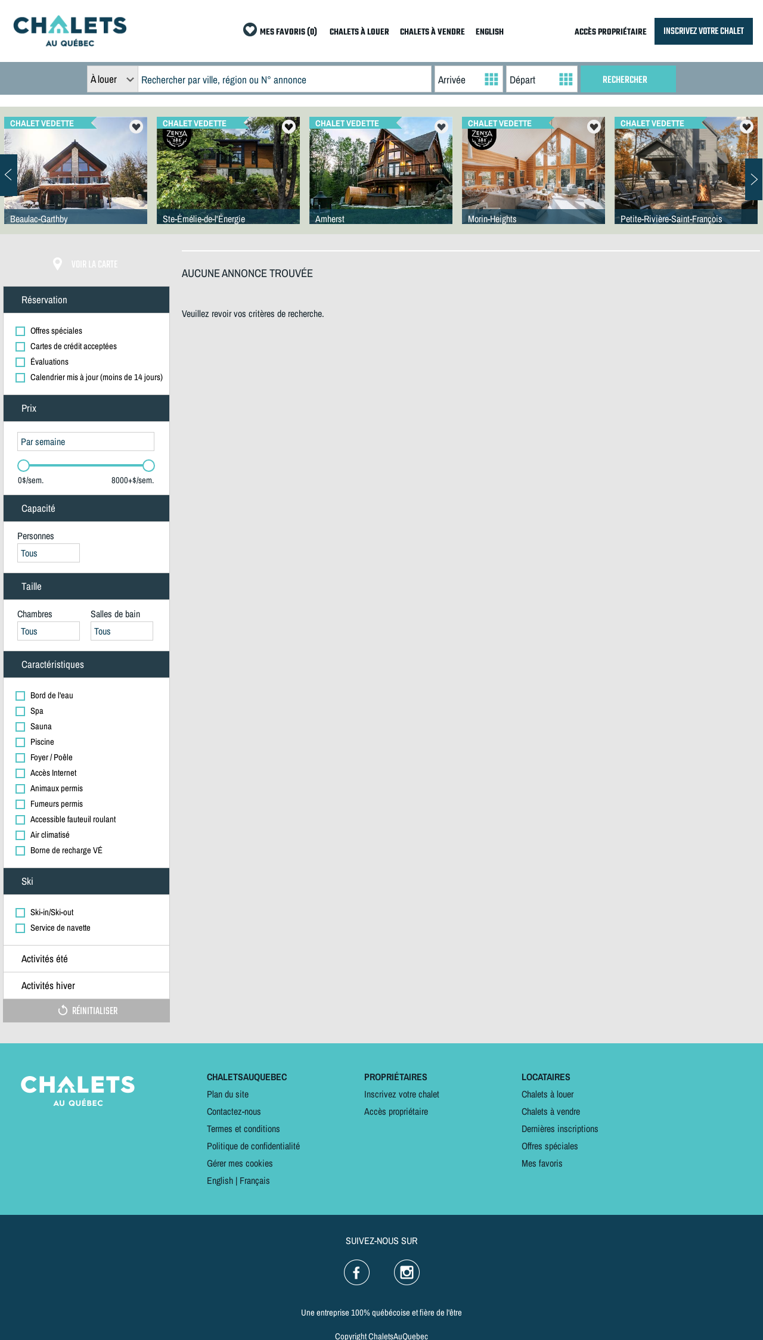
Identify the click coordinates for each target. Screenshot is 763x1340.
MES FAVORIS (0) (288, 32)
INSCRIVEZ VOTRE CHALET (703, 31)
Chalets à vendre (551, 1111)
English (220, 1180)
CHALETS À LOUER (359, 32)
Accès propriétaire (396, 1111)
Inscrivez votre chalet (401, 1093)
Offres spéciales (550, 1145)
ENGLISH (490, 32)
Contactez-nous (234, 1111)
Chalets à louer (547, 1093)
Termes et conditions (243, 1128)
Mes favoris (542, 1163)
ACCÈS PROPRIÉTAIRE (611, 32)
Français (255, 1180)
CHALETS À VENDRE (432, 32)
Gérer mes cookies (240, 1163)
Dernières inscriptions (560, 1128)
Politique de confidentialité (253, 1145)
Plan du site (228, 1093)
